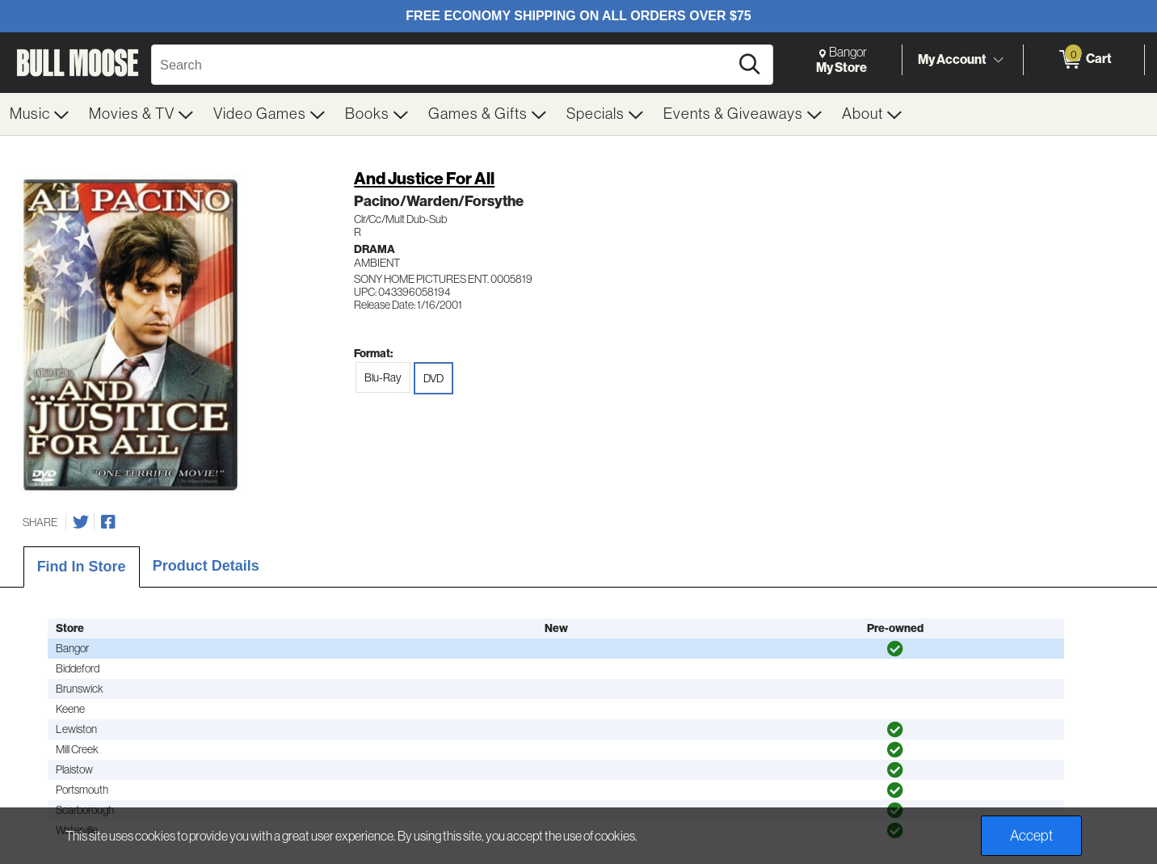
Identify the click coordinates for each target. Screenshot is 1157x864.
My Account (952, 59)
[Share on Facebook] (108, 522)
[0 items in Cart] (1084, 60)
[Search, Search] (443, 64)
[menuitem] (39, 114)
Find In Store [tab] (81, 566)
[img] (895, 649)
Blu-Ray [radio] (383, 377)
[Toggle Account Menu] (998, 60)
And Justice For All (424, 178)
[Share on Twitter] (81, 522)
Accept (1031, 836)
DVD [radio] (433, 378)
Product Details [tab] (206, 566)
